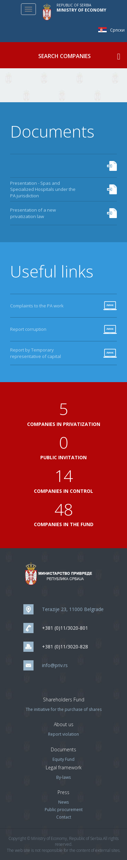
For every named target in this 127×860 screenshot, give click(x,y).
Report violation (63, 734)
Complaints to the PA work (37, 306)
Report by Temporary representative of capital (35, 353)
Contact (63, 817)
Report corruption (28, 329)
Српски (104, 29)
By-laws (63, 777)
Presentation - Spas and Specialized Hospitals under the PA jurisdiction (43, 189)
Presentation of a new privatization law (33, 213)
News (63, 802)
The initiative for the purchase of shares (64, 709)
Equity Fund (63, 759)
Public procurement (64, 809)
